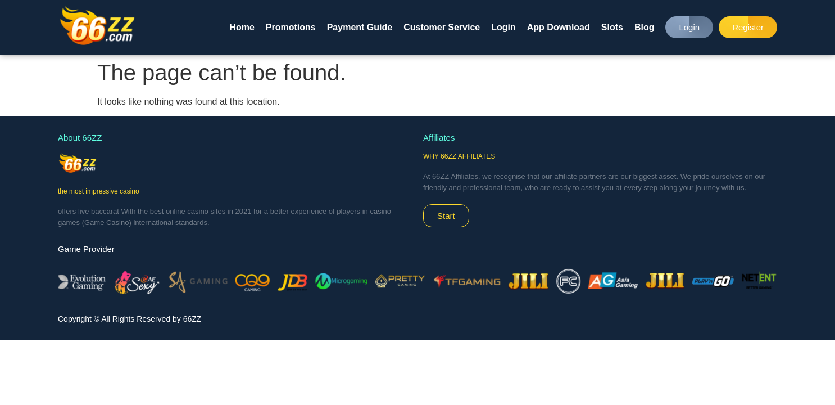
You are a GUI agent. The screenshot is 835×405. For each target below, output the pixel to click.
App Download (558, 27)
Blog (644, 27)
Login (503, 27)
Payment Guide (359, 27)
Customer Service (441, 27)
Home (241, 27)
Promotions (291, 27)
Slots (612, 27)
